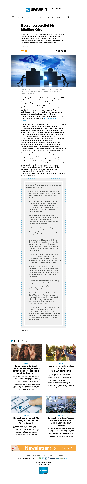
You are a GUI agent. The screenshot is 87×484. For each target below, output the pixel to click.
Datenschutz (27, 455)
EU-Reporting (56, 17)
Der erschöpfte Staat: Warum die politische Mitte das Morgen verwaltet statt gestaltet (61, 421)
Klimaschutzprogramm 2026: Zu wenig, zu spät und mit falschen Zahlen (26, 420)
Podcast (63, 4)
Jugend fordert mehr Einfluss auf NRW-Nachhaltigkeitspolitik (60, 368)
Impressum (60, 455)
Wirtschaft (31, 17)
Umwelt (40, 17)
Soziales (47, 17)
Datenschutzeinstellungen (39, 455)
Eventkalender (71, 4)
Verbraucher (22, 17)
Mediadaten (52, 455)
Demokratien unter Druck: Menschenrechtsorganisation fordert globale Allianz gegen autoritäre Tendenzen (26, 369)
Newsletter (56, 4)
